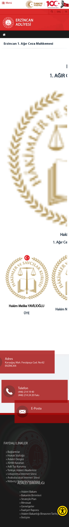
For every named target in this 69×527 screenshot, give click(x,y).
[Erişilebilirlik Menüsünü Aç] (62, 511)
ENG (59, 12)
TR (66, 12)
